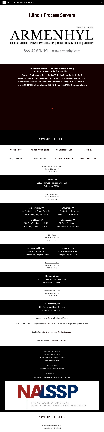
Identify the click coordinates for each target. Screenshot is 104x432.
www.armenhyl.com (80, 85)
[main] (52, 15)
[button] (102, 2)
